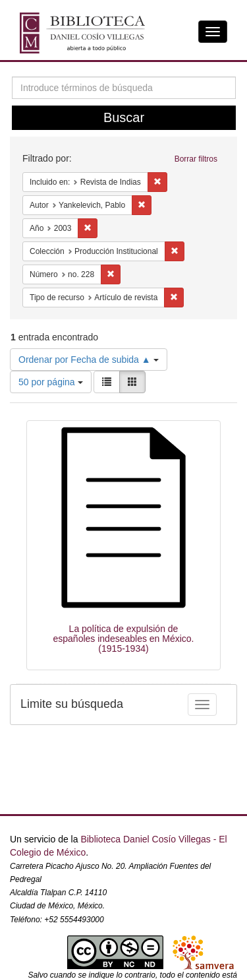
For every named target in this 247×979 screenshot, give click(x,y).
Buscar (123, 117)
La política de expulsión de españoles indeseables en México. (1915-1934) (123, 638)
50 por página (50, 382)
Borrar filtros (196, 159)
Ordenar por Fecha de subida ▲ (88, 359)
